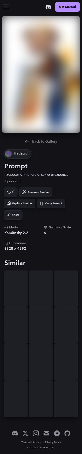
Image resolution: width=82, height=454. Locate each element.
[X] (25, 433)
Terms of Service (31, 442)
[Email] (46, 433)
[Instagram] (36, 433)
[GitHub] (67, 433)
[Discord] (48, 7)
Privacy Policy (53, 442)
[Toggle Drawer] (6, 7)
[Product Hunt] (57, 433)
